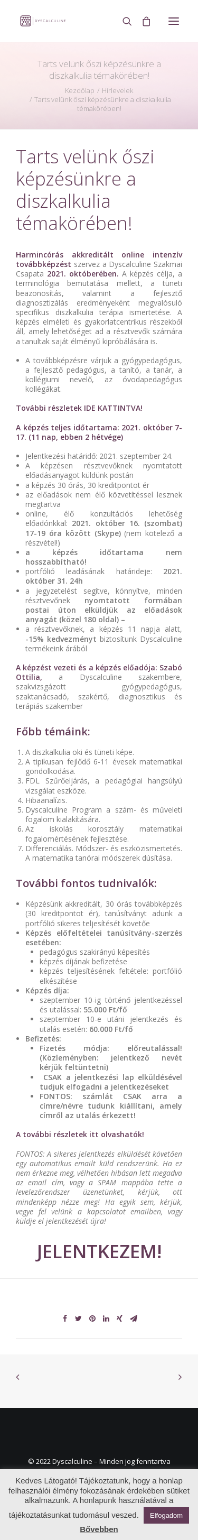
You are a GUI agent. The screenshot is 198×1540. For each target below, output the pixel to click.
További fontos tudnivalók (85, 883)
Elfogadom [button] (166, 1515)
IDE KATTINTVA (112, 408)
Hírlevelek (117, 90)
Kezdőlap (80, 90)
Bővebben (99, 1529)
